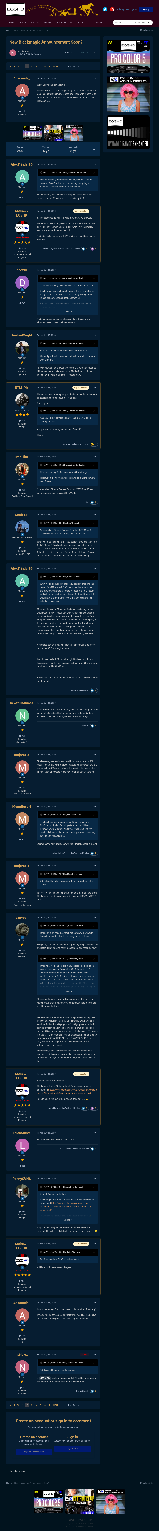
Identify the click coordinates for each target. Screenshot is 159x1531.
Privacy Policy (85, 1520)
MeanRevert (21, 807)
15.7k (22, 248)
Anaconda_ (21, 78)
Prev (16, 66)
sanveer (22, 917)
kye (87, 502)
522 (22, 368)
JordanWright (21, 335)
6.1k (22, 421)
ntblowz (24, 51)
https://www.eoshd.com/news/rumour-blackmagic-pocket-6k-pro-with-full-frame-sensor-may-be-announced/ (67, 1206)
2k (22, 1388)
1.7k (22, 548)
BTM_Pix (22, 388)
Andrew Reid (74, 278)
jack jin (86, 1391)
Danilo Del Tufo (82, 1149)
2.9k (22, 1211)
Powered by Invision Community (79, 1526)
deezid (22, 270)
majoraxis (74, 690)
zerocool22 (73, 926)
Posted (46, 78)
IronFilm (21, 457)
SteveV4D (67, 444)
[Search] (124, 22)
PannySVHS (47, 249)
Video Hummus (75, 172)
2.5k (22, 736)
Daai (67, 249)
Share (68, 53)
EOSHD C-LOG (84, 22)
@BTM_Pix (45, 1378)
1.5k (22, 111)
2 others (76, 249)
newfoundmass (21, 703)
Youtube (48, 22)
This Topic (141, 22)
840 (22, 303)
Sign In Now (72, 1448)
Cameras (38, 54)
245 (22, 197)
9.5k (22, 490)
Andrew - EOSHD (22, 213)
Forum (23, 22)
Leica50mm (22, 1133)
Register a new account (34, 1451)
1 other (86, 853)
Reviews (35, 22)
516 (22, 788)
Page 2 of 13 (74, 66)
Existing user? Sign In (127, 9)
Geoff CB (21, 515)
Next (55, 66)
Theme (71, 1520)
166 (22, 1166)
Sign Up (146, 9)
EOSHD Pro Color (64, 22)
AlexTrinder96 (22, 164)
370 (22, 839)
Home (11, 22)
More (99, 22)
